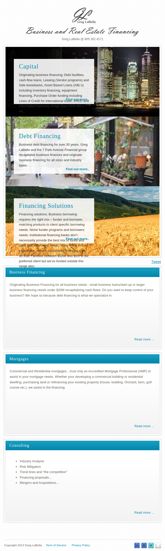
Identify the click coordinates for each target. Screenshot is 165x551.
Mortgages (19, 359)
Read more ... (144, 339)
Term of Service (56, 545)
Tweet (156, 262)
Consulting (19, 445)
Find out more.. (77, 99)
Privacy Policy (81, 545)
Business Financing (27, 272)
